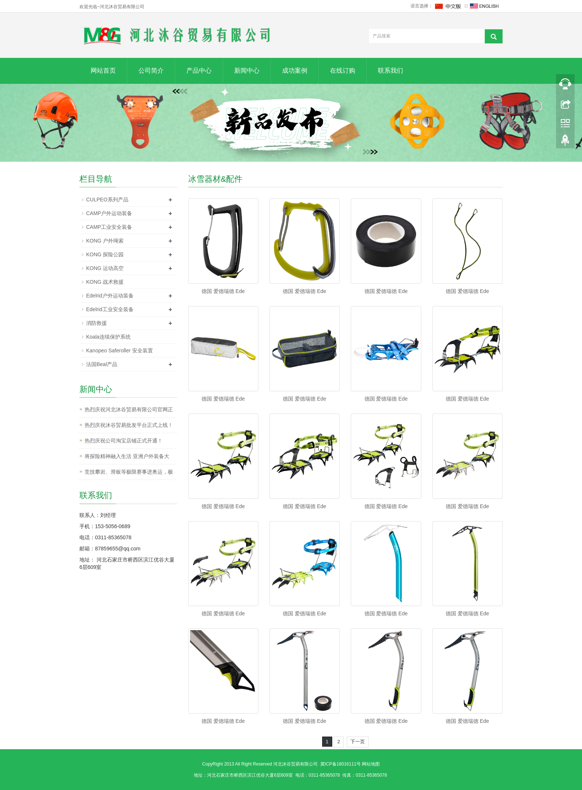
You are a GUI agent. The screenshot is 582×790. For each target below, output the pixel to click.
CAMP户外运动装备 (109, 213)
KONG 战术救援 (105, 282)
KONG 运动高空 (105, 268)
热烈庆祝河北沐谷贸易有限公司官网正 (129, 409)
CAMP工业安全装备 (109, 227)
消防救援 (96, 323)
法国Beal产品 (101, 364)
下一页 (357, 741)
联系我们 (390, 70)
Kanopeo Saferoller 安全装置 (119, 350)
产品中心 (199, 70)
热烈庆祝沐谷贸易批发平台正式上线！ (129, 425)
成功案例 (294, 70)
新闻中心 (246, 70)
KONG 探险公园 (105, 254)
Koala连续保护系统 (108, 337)
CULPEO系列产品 (107, 200)
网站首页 (103, 70)
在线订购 (342, 70)
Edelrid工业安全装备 (110, 309)
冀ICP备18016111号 (340, 764)
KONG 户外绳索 (105, 241)
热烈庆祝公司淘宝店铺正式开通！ (124, 441)
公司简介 (151, 70)
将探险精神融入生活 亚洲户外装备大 (127, 456)
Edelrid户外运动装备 (110, 296)
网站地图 (371, 764)
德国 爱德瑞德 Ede (223, 291)
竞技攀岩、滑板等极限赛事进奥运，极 (129, 472)
